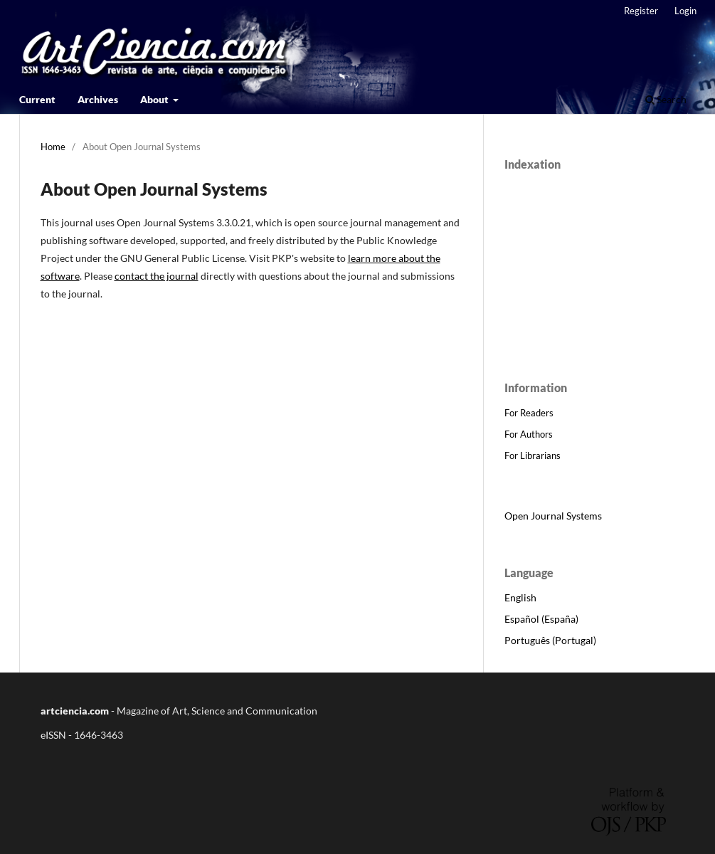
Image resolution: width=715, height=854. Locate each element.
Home (53, 146)
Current (37, 99)
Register (641, 10)
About (155, 99)
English (520, 597)
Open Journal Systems (553, 516)
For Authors (528, 434)
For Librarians (532, 455)
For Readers (529, 412)
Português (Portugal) (550, 640)
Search (666, 99)
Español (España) (541, 619)
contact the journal (156, 276)
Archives (98, 99)
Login (685, 10)
